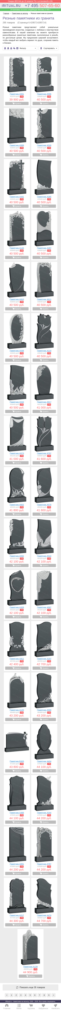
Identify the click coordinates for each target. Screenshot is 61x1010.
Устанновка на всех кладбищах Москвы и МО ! (30, 10)
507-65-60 (42, 5)
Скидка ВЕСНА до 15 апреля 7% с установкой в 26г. (30, 1)
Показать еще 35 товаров (32, 987)
